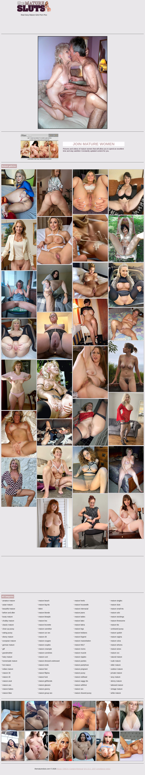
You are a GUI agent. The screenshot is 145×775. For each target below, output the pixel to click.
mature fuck (42, 677)
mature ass (6, 685)
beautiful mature (8, 609)
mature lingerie (79, 637)
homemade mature (9, 661)
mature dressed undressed (48, 661)
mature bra (42, 621)
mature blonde (43, 613)
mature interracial (80, 609)
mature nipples (79, 657)
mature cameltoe (44, 629)
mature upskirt (116, 633)
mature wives (115, 649)
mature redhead (80, 677)
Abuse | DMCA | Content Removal (70, 769)
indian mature (7, 669)
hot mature (6, 665)
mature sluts (115, 605)
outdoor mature (116, 669)
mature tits (114, 625)
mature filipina (43, 673)
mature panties (79, 661)
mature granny (43, 689)
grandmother (6, 653)
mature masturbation (82, 641)
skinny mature (116, 681)
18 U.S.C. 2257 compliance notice (97, 769)
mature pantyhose (81, 665)
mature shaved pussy (82, 693)
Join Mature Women (94, 144)
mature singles (116, 601)
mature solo (115, 613)
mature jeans (79, 613)
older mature (115, 665)
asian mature (7, 605)
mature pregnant (80, 669)
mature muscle (79, 653)
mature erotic (43, 665)
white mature (115, 693)
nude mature (115, 661)
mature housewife (81, 605)
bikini (40, 609)
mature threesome (117, 621)
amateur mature (8, 601)
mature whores (116, 645)
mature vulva (115, 641)
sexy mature (115, 677)
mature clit (42, 637)
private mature (116, 673)
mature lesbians (80, 633)
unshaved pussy (117, 629)
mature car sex (43, 633)
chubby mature (7, 621)
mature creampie (44, 649)
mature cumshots (44, 653)
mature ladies (79, 617)
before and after (8, 613)
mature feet (42, 669)
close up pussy (7, 629)
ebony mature (7, 637)
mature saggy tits (80, 681)
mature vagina (116, 637)
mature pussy (79, 673)
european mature (8, 641)
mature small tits (117, 609)
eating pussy (6, 633)
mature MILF (79, 645)
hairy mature (6, 657)
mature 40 (5, 677)
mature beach (43, 601)
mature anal (6, 681)
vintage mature (116, 689)
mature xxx (114, 653)
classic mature (7, 625)
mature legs (78, 629)
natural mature (116, 657)
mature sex (78, 689)
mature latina (79, 625)
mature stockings (117, 617)
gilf (3, 649)
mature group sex (44, 693)
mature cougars (44, 641)
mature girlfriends (44, 681)
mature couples (44, 645)
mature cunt (42, 657)
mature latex (78, 621)
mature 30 (5, 673)
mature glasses (44, 685)
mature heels (79, 601)
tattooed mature (116, 685)
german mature (7, 645)
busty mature (7, 617)
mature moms (79, 649)
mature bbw (6, 693)
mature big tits (43, 605)
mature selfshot (80, 685)
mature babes (7, 689)
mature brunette (44, 625)
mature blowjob (44, 617)
